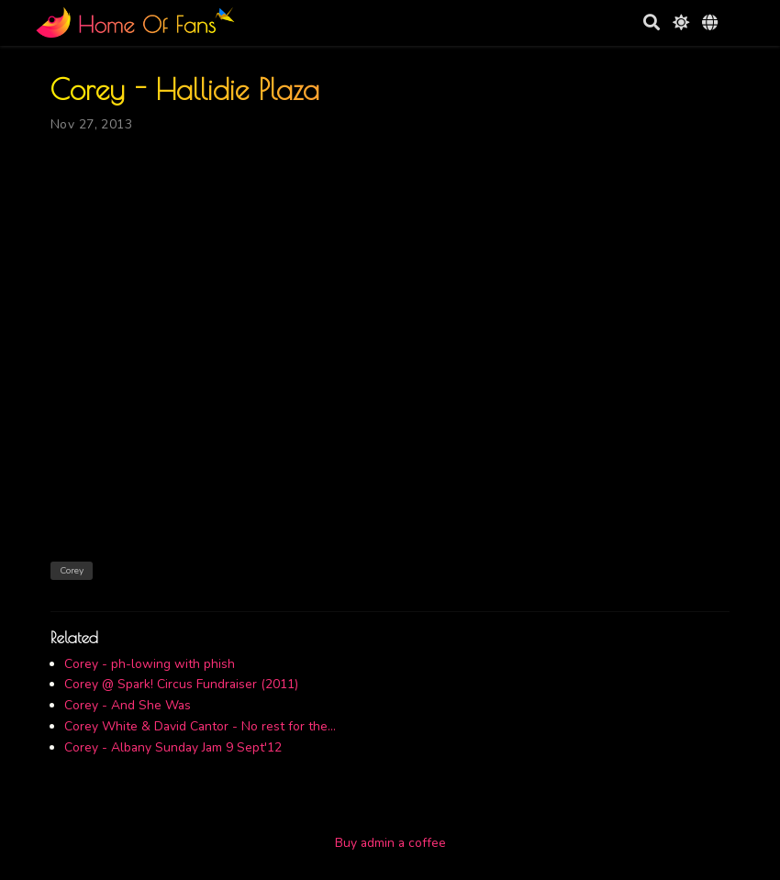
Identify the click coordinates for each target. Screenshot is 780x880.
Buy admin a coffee (390, 843)
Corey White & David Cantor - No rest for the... (200, 726)
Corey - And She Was (127, 705)
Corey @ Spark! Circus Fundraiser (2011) (181, 684)
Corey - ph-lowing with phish (149, 664)
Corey (72, 570)
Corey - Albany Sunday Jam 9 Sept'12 (173, 747)
